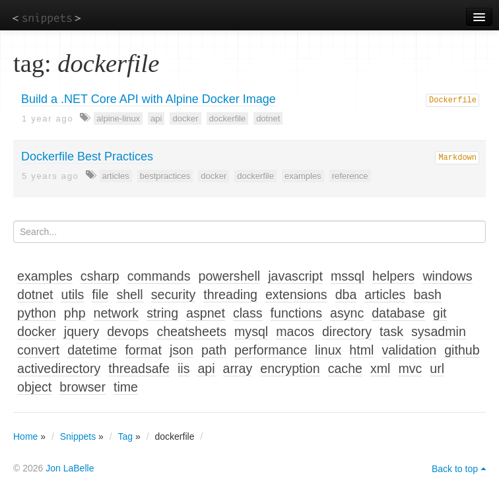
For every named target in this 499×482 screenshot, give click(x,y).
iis (184, 368)
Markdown (457, 157)
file (100, 294)
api (156, 118)
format (143, 350)
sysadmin (438, 331)
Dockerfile (453, 100)
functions (296, 313)
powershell (230, 276)
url (437, 368)
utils (72, 294)
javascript (295, 276)
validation (409, 350)
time (126, 387)
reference (350, 176)
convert (38, 350)
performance (270, 350)
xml (380, 368)
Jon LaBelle (70, 468)
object (34, 387)
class (248, 313)
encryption (289, 368)
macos (295, 331)
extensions (296, 294)
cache (345, 368)
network (116, 313)
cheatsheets (191, 331)
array (238, 368)
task (391, 331)
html (361, 350)
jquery (81, 331)
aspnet (205, 313)
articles (115, 176)
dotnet (268, 118)
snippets (46, 17)
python (36, 313)
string (162, 313)
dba (346, 294)
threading (230, 294)
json (181, 350)
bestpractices (165, 176)
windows (447, 276)
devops (128, 331)
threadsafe (139, 368)
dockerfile (227, 118)
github (461, 350)
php (75, 313)
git (440, 313)
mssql (347, 276)
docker (185, 118)
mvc (410, 368)
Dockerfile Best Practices (87, 156)
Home (25, 436)
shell (129, 294)
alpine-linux (118, 118)
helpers (393, 276)
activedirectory (58, 368)
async (347, 313)
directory (347, 331)
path (213, 350)
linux (328, 350)
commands (159, 276)
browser (82, 387)
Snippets (78, 436)
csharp (100, 276)
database (398, 313)
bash (427, 294)
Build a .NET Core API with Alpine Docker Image (148, 99)
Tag (125, 436)
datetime (92, 350)
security (173, 294)
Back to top (455, 469)
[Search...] (249, 232)
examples (302, 176)
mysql (251, 331)
